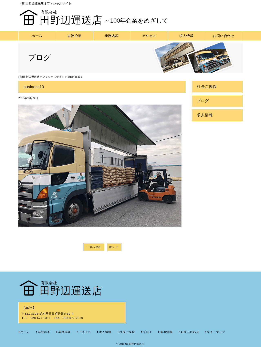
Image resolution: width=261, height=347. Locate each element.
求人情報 (186, 36)
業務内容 (112, 36)
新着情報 (166, 332)
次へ (114, 247)
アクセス (149, 36)
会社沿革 (74, 36)
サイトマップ (216, 332)
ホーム (37, 36)
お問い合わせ (223, 36)
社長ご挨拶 (207, 86)
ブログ (203, 101)
